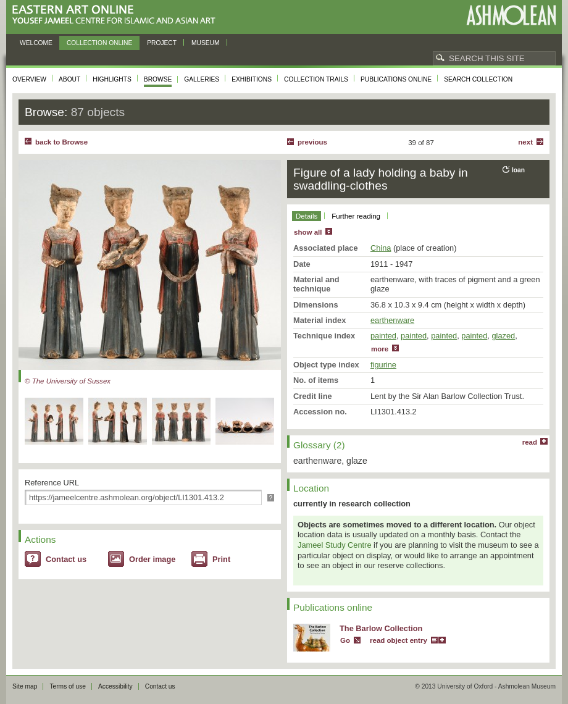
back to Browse (61, 142)
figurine (383, 364)
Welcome (36, 43)
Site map (24, 686)
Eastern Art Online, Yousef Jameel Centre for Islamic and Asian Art (117, 15)
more (379, 349)
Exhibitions (252, 79)
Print (221, 559)
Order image (152, 559)
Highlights (112, 79)
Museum (205, 43)
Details (306, 216)
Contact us (66, 559)
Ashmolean (511, 15)
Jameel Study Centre (335, 545)
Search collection (478, 79)
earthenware (392, 320)
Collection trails (316, 79)
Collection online (99, 43)
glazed (503, 335)
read (529, 442)
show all (308, 232)
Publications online (396, 79)
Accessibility (115, 686)
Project (162, 43)
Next (525, 142)
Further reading (356, 216)
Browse (158, 79)
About (69, 79)
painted (383, 335)
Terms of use (67, 686)
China (380, 248)
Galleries (201, 79)
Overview (29, 79)
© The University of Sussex (68, 381)
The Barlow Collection (381, 628)
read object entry (398, 640)
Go (345, 640)
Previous (312, 142)
